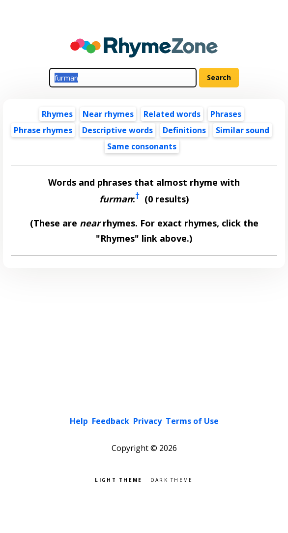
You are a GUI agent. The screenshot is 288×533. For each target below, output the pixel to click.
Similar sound (242, 130)
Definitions (184, 130)
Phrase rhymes (43, 130)
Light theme (118, 479)
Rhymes (57, 114)
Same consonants (141, 146)
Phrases (225, 114)
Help (79, 421)
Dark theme (171, 479)
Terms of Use (192, 421)
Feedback (110, 421)
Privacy (147, 421)
